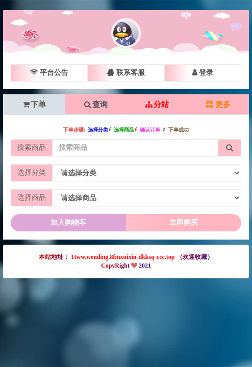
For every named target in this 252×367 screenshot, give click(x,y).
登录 (203, 72)
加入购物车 (68, 222)
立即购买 (183, 222)
